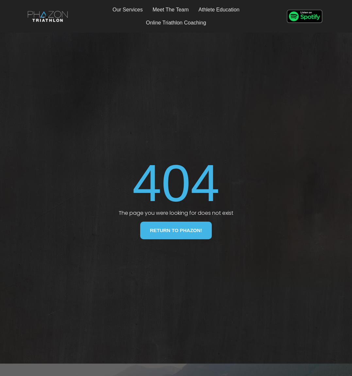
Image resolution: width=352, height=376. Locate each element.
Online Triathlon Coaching (176, 22)
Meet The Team (171, 9)
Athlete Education (218, 9)
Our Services (127, 9)
